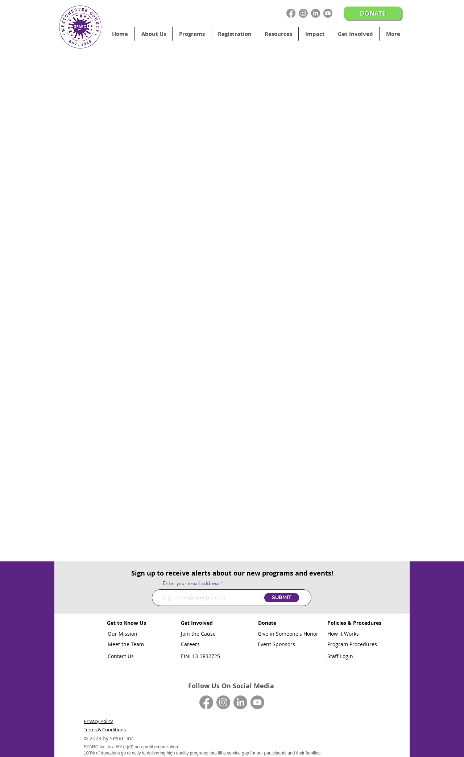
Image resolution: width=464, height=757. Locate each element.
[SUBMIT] (281, 597)
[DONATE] (373, 13)
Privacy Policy (98, 721)
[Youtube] (327, 13)
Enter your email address (191, 583)
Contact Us (121, 656)
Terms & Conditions (105, 729)
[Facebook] (290, 13)
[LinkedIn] (315, 13)
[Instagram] (303, 13)
